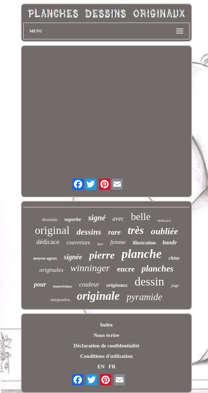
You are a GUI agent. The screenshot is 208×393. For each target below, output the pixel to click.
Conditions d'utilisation (106, 356)
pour (40, 284)
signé (97, 217)
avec (118, 218)
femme (118, 242)
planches (157, 268)
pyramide (144, 297)
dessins (89, 231)
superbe (72, 219)
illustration (144, 242)
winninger (90, 267)
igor (100, 244)
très (136, 230)
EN (101, 366)
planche (142, 254)
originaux (117, 285)
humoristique (62, 286)
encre (125, 269)
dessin (149, 281)
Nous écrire (106, 335)
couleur (89, 284)
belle (141, 216)
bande (170, 242)
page (175, 285)
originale (98, 296)
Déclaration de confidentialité (106, 345)
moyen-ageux (45, 258)
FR (112, 366)
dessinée (49, 219)
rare (114, 232)
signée (73, 257)
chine (174, 258)
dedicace (164, 220)
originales (51, 270)
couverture (78, 242)
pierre (102, 255)
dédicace (47, 241)
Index (106, 325)
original (52, 230)
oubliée (164, 231)
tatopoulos (60, 299)
